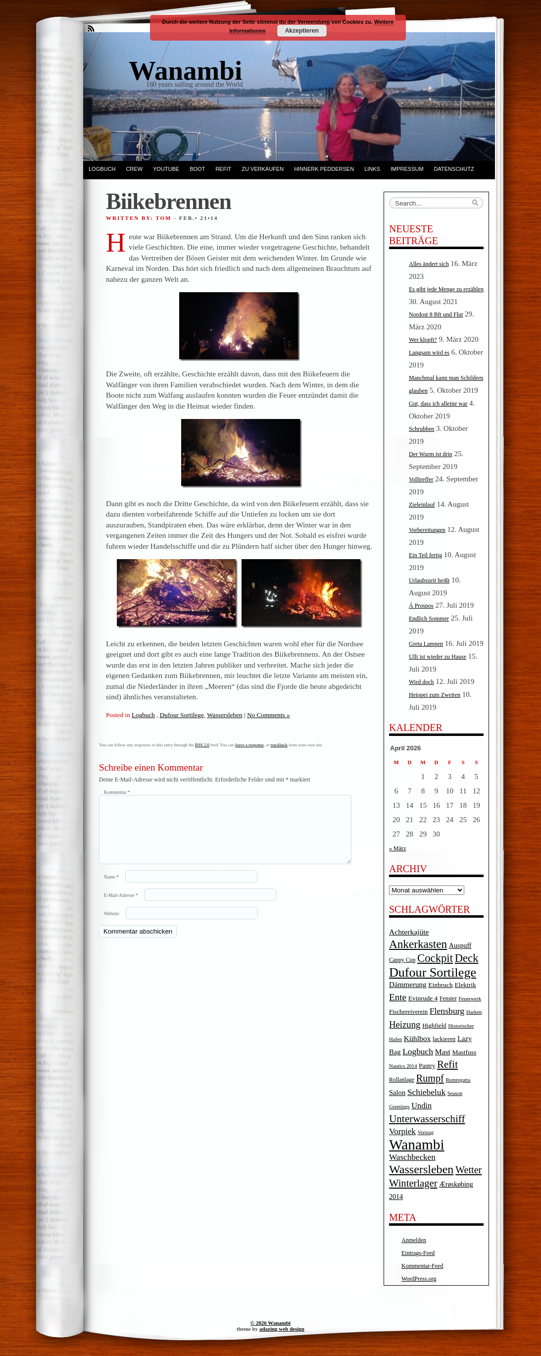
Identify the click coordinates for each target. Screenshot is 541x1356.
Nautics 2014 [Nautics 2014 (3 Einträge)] (403, 1066)
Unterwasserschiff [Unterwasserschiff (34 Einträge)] (427, 1119)
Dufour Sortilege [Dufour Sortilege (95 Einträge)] (432, 972)
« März (397, 848)
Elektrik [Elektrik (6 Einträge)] (465, 985)
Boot (197, 169)
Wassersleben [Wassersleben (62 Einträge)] (421, 1169)
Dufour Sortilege (182, 715)
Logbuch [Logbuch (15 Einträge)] (417, 1051)
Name (111, 888)
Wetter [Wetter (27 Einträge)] (468, 1169)
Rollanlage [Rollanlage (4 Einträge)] (401, 1080)
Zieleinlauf (422, 504)
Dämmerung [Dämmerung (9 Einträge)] (408, 985)
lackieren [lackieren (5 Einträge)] (444, 1039)
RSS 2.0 (202, 744)
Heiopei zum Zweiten (434, 694)
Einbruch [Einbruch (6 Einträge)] (440, 985)
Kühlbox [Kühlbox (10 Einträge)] (417, 1038)
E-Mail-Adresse (121, 907)
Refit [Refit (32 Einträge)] (447, 1064)
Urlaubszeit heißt (429, 580)
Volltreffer (421, 479)
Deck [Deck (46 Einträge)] (467, 958)
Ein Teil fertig (425, 555)
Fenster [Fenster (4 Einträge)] (448, 998)
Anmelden (413, 1240)
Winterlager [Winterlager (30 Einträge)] (413, 1183)
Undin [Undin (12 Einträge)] (421, 1105)
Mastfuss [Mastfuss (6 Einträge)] (464, 1052)
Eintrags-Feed (418, 1253)
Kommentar (117, 792)
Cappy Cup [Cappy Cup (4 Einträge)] (402, 960)
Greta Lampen (426, 643)
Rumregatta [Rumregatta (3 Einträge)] (457, 1080)
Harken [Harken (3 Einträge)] (474, 1012)
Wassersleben (224, 715)
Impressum (407, 169)
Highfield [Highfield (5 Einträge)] (434, 1025)
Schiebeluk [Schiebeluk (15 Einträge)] (426, 1092)
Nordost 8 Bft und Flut (436, 314)
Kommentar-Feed (422, 1265)
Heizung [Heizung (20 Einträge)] (404, 1024)
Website (111, 925)
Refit (223, 169)
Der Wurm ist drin (430, 454)
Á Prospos (421, 605)
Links (372, 169)
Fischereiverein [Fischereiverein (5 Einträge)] (408, 1011)
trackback (279, 744)
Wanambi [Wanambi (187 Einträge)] (416, 1144)
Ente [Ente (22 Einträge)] (397, 997)
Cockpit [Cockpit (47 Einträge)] (435, 958)
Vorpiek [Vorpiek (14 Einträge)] (402, 1131)
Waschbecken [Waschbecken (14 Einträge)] (412, 1157)
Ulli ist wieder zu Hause (437, 656)
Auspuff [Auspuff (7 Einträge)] (460, 945)
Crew (134, 169)
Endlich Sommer (429, 618)
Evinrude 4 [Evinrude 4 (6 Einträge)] (423, 998)
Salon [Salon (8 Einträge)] (397, 1092)
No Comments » (268, 715)
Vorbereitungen (427, 529)
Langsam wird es (429, 352)
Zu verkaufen (263, 169)
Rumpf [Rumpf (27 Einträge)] (430, 1078)
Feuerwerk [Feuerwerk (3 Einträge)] (469, 998)
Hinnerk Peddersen (324, 169)
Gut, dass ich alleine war (438, 403)
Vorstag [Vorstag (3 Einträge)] (426, 1132)
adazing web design (281, 1329)
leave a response (249, 744)
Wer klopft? (423, 339)
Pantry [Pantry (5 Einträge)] (427, 1065)
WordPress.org (418, 1278)
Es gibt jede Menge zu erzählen (446, 289)
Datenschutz (454, 169)
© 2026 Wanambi (270, 1323)
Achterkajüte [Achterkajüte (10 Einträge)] (409, 932)
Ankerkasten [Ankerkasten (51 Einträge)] (418, 944)
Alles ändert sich (429, 264)
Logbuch (102, 169)
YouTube (166, 169)
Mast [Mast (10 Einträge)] (442, 1051)
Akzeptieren (302, 30)
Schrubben (421, 428)
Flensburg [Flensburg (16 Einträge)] (447, 1011)
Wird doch (421, 681)
